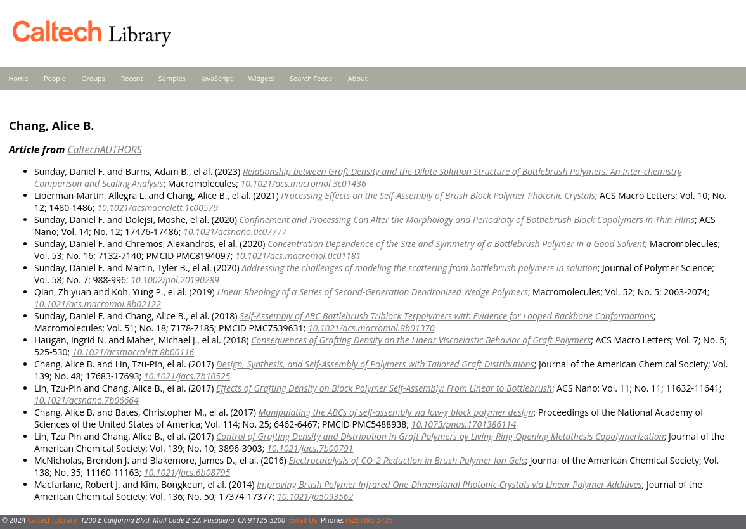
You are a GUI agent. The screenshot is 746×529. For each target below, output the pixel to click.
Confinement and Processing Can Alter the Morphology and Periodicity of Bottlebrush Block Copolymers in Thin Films (467, 220)
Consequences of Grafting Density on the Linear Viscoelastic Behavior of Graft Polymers (421, 340)
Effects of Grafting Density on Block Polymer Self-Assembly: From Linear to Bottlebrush (384, 388)
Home (19, 78)
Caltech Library (52, 520)
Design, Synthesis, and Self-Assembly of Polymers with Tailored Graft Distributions (375, 364)
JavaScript (217, 78)
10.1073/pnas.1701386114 (463, 424)
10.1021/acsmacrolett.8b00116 (133, 352)
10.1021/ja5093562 (315, 496)
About (358, 78)
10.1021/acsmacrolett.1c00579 (157, 207)
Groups (93, 78)
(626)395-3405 (368, 520)
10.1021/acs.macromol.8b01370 (371, 328)
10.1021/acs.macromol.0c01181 (298, 256)
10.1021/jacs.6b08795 (187, 472)
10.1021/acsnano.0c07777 (234, 232)
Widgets (261, 78)
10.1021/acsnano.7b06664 (86, 400)
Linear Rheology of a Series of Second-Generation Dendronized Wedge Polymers (372, 292)
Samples (172, 78)
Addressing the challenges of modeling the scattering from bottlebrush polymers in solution (419, 268)
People (55, 78)
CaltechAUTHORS (104, 149)
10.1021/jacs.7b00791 (310, 448)
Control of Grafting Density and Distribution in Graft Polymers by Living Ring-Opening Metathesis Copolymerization (440, 436)
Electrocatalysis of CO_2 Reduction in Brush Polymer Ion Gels (407, 460)
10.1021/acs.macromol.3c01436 (303, 183)
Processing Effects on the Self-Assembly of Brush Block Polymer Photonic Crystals (438, 195)
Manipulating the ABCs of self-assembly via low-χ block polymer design (396, 412)
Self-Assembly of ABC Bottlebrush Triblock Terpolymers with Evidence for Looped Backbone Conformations (446, 316)
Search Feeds (311, 78)
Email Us (303, 520)
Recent (132, 78)
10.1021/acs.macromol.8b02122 (97, 304)
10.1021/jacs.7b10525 (187, 376)
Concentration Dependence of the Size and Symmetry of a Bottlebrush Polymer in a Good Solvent (456, 244)
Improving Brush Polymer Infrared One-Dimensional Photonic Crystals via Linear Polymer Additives (449, 484)
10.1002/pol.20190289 (175, 280)
